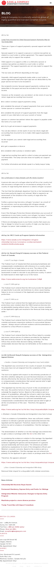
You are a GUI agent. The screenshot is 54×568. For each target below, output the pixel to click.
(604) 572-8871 (10, 529)
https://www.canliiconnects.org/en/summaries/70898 (21, 279)
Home (14, 566)
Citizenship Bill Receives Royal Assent (16, 485)
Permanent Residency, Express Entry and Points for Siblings (24, 489)
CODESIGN (44, 563)
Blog (28, 566)
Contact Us (38, 566)
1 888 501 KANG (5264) (16, 527)
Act (31, 434)
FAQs (21, 566)
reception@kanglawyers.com (15, 531)
